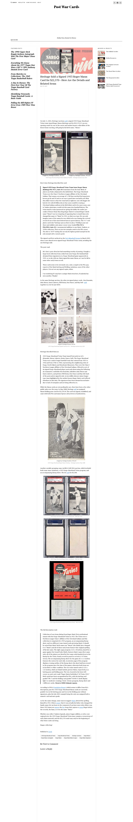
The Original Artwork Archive (112, 65)
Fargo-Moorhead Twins (64, 735)
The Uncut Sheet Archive (113, 71)
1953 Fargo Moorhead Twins (48, 735)
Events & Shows (91, 44)
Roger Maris (58, 738)
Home (31, 44)
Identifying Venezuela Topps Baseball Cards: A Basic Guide (22, 96)
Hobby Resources (31, 2)
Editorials (101, 44)
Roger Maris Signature (85, 738)
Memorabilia (67, 44)
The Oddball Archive (112, 51)
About (39, 2)
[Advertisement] (66, 23)
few (63, 707)
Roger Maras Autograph (47, 738)
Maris (73, 701)
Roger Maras (87, 735)
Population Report (59, 687)
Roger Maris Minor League (70, 738)
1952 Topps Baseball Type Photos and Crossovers (113, 85)
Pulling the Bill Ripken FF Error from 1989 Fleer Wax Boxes (23, 105)
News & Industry (78, 44)
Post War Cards (66, 6)
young (81, 707)
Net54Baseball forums (72, 238)
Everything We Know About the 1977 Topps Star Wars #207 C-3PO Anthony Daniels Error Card (23, 66)
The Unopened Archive (112, 78)
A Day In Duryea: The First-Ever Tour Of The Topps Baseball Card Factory (21, 86)
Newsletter (21, 2)
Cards (37, 44)
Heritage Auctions (76, 735)
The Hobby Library (55, 44)
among (57, 707)
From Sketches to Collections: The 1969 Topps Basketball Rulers (21, 76)
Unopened (44, 44)
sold (66, 121)
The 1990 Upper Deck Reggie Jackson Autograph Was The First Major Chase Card (23, 55)
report (58, 703)
